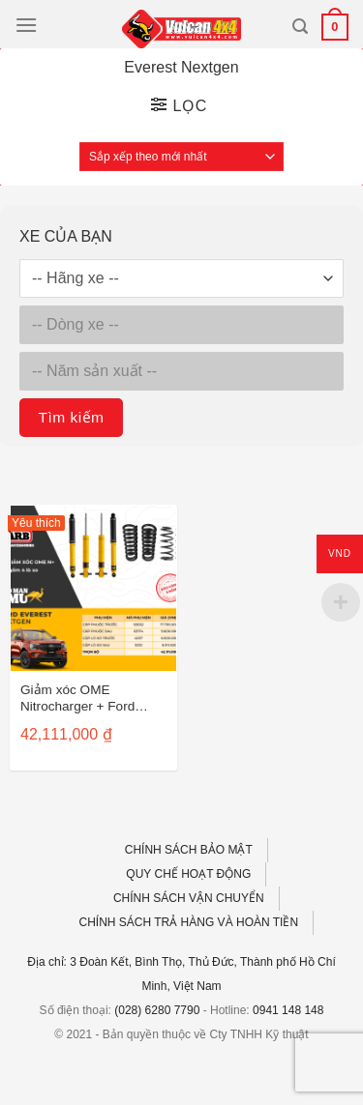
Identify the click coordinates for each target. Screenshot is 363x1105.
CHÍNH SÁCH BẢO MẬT (189, 850)
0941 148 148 (288, 1010)
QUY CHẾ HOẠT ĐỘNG (188, 874)
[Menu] (26, 24)
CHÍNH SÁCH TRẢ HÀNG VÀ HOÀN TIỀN (189, 922)
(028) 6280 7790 (156, 1010)
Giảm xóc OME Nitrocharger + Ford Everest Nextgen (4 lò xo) (83, 699)
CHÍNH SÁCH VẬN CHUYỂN (188, 898)
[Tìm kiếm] (300, 26)
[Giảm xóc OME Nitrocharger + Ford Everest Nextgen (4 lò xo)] (93, 588)
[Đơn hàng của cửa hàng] (181, 156)
